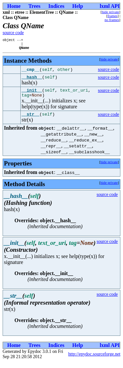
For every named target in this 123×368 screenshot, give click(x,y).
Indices (56, 6)
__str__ (31, 120)
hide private (110, 12)
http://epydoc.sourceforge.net (94, 359)
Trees (35, 6)
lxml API (110, 6)
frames (112, 16)
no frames (112, 20)
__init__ (32, 94)
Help (77, 6)
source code (13, 32)
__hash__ (32, 80)
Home (14, 6)
